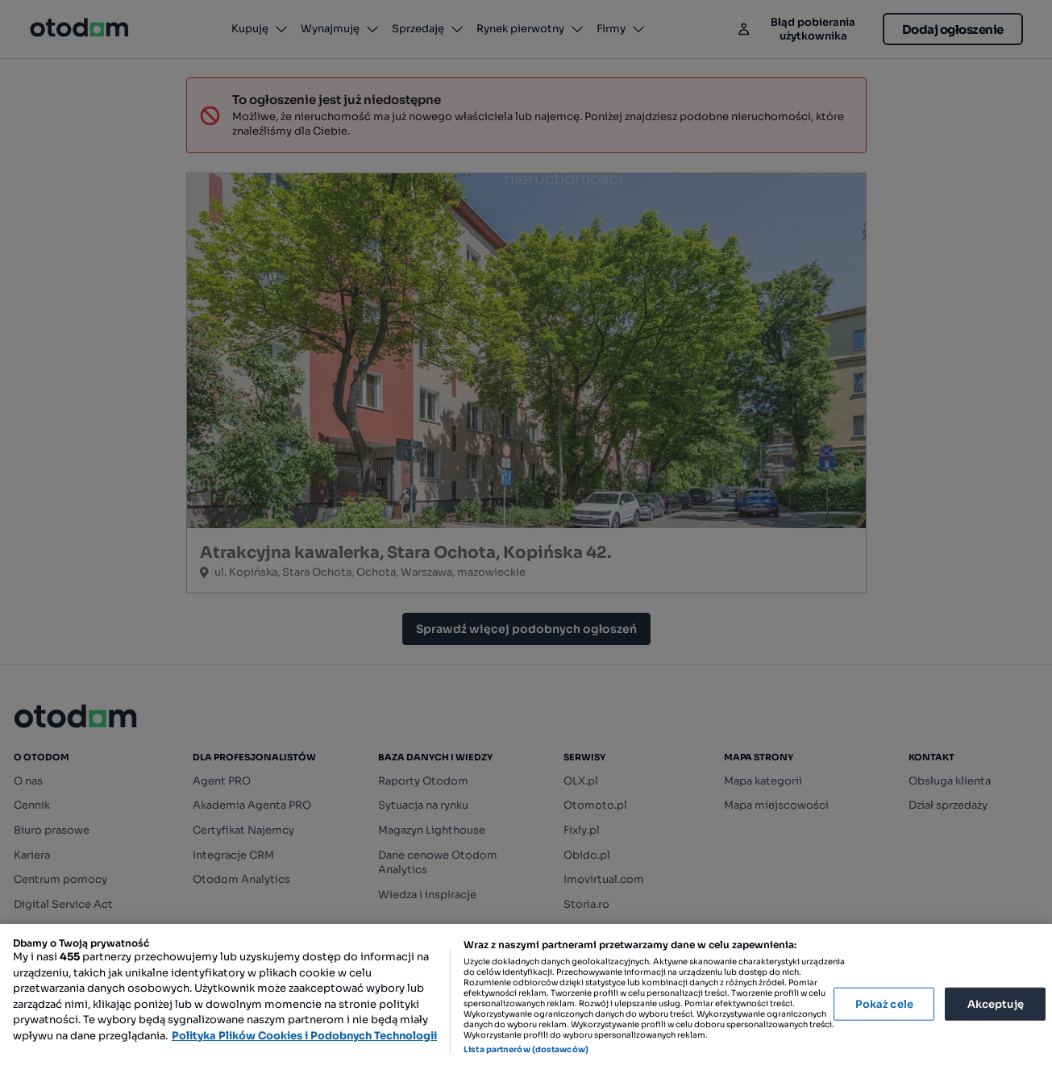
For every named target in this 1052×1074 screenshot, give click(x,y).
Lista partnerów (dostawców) (526, 1049)
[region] (526, 999)
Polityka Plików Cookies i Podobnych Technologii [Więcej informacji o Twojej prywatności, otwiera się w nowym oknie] (304, 1036)
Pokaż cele (884, 1003)
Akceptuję (995, 1003)
